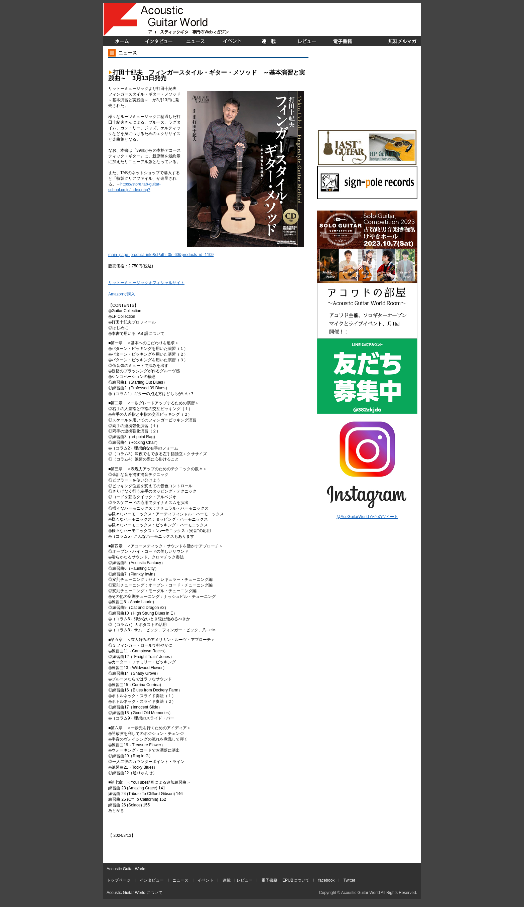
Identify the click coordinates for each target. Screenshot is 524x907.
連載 (227, 880)
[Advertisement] (342, 19)
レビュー (245, 880)
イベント (206, 880)
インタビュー (152, 880)
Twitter (349, 880)
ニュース (180, 880)
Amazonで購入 (121, 294)
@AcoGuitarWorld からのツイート (367, 516)
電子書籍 (269, 880)
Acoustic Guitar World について (134, 892)
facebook (326, 880)
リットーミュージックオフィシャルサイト (146, 282)
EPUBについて (295, 880)
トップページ (119, 880)
